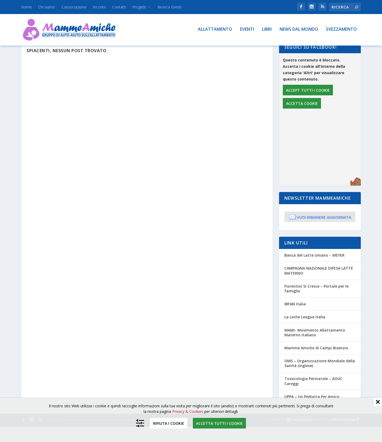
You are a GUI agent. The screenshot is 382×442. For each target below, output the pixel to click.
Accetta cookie (302, 118)
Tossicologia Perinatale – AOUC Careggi (313, 396)
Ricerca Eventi (169, 7)
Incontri (99, 7)
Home (26, 7)
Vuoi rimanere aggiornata (320, 231)
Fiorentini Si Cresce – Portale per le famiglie (316, 304)
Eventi (247, 29)
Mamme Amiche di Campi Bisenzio (316, 362)
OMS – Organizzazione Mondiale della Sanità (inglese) (319, 378)
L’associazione (74, 7)
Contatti (119, 7)
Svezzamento (341, 29)
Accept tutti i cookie (308, 105)
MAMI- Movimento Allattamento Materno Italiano (314, 347)
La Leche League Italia (304, 331)
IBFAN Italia (295, 319)
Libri (267, 29)
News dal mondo (299, 29)
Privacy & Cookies (187, 411)
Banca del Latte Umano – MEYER (314, 270)
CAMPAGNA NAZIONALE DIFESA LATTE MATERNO (318, 286)
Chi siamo (46, 7)
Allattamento (215, 29)
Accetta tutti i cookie (219, 423)
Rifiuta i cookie (168, 423)
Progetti (139, 7)
